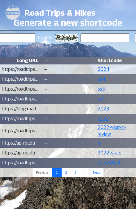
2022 (103, 118)
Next (96, 172)
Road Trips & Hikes (59, 12)
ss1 (101, 99)
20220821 (109, 162)
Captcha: (47, 37)
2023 (103, 108)
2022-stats (109, 153)
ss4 (101, 79)
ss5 (101, 89)
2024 (103, 69)
